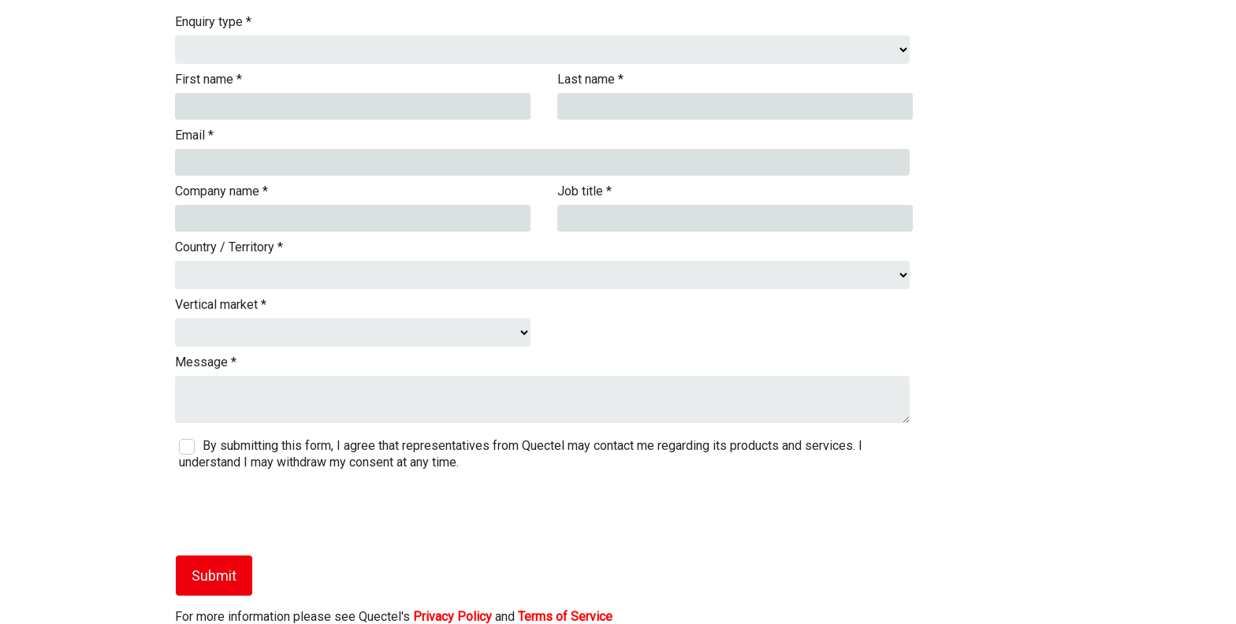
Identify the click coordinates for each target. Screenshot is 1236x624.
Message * (205, 362)
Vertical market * (220, 304)
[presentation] (283, 512)
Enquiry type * (213, 21)
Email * (194, 135)
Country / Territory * (229, 247)
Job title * (584, 191)
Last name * (590, 79)
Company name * (221, 191)
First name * (208, 79)
